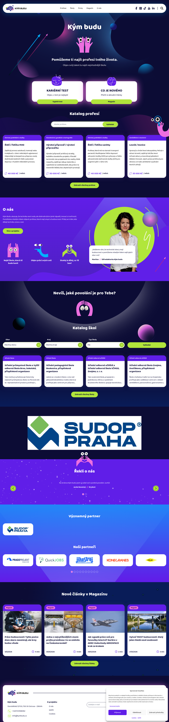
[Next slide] (156, 488)
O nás (99, 8)
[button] (83, 494)
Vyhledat (110, 124)
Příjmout (117, 712)
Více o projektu (13, 231)
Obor (8, 339)
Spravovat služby (115, 706)
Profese (63, 8)
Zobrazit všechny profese (84, 185)
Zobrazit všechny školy (84, 394)
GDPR (139, 718)
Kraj (49, 339)
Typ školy (93, 339)
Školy (72, 8)
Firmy (80, 8)
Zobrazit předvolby (156, 712)
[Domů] (18, 693)
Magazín (89, 8)
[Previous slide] (13, 488)
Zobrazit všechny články (84, 663)
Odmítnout (137, 712)
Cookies (134, 718)
